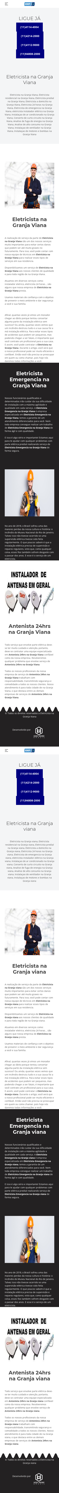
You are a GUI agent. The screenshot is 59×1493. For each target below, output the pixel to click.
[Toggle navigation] (6, 4)
